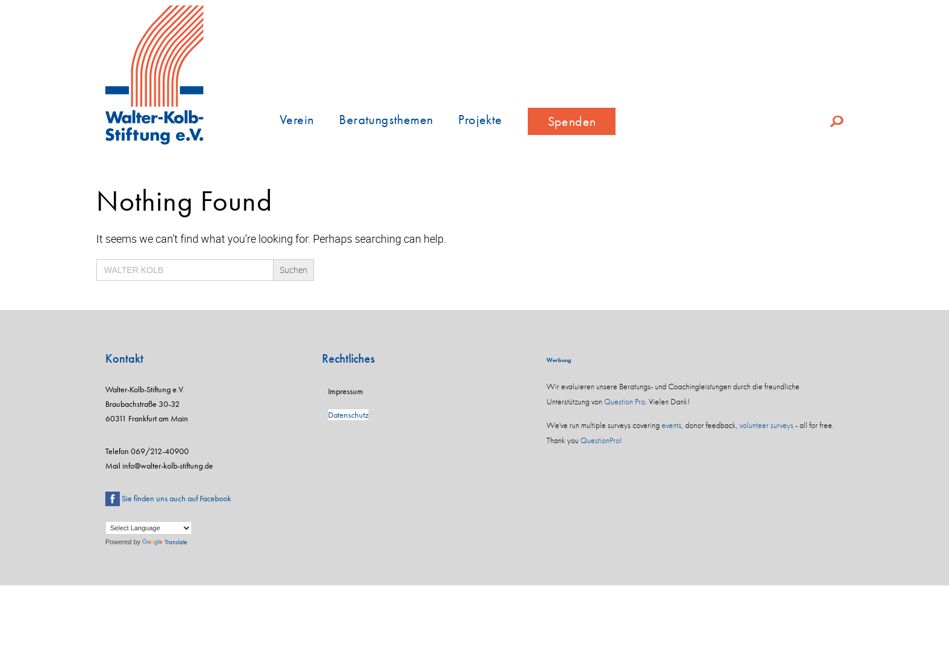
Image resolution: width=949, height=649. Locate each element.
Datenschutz (348, 414)
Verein (297, 119)
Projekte (480, 119)
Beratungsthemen (386, 119)
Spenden (572, 121)
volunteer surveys (766, 425)
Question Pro (624, 401)
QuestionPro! (601, 440)
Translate (164, 542)
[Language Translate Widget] (148, 528)
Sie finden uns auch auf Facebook (176, 498)
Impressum (345, 391)
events (671, 425)
